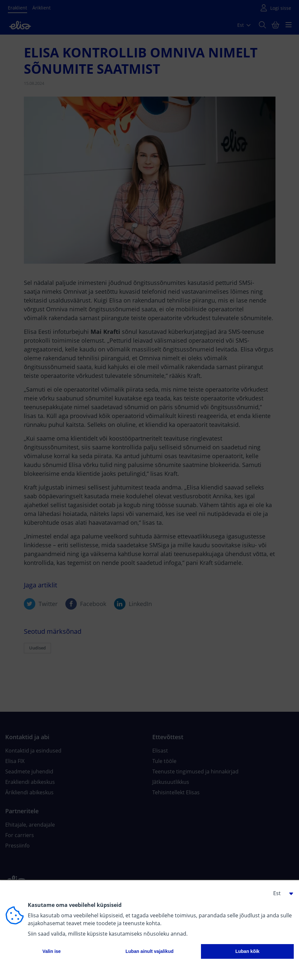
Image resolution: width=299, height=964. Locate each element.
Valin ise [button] (51, 951)
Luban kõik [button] (247, 951)
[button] (281, 893)
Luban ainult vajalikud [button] (149, 951)
